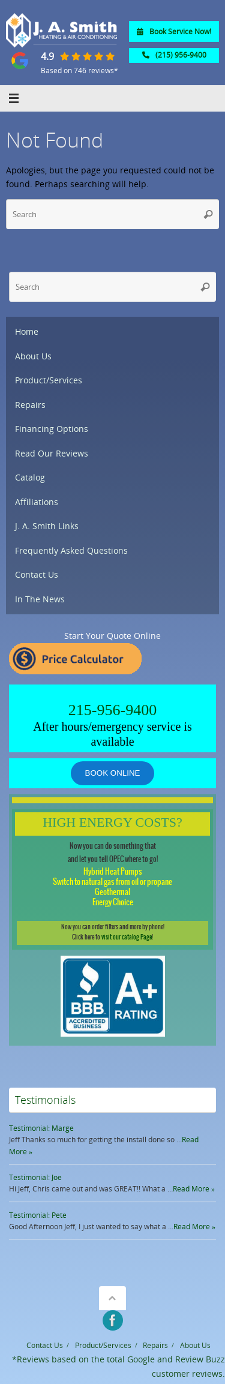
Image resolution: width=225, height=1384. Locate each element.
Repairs (30, 405)
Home (26, 331)
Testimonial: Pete (38, 1215)
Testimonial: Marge (41, 1128)
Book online (112, 772)
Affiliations (36, 502)
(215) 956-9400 (174, 55)
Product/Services (48, 380)
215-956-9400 (112, 710)
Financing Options (51, 429)
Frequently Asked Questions (71, 550)
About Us (33, 356)
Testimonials (45, 1099)
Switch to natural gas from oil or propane (112, 882)
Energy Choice (112, 902)
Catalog (30, 477)
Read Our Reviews (51, 453)
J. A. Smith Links (47, 526)
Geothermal (112, 892)
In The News (40, 599)
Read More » (194, 1189)
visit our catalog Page (126, 937)
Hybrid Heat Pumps (112, 871)
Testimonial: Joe (35, 1177)
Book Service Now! (174, 31)
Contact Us (36, 574)
